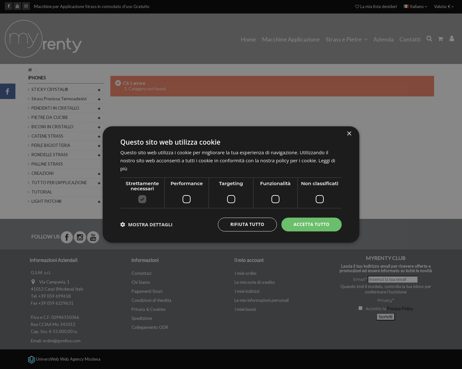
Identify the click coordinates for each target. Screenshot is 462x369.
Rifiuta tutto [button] (245, 224)
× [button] (348, 133)
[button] (146, 224)
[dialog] (231, 184)
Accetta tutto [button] (310, 224)
